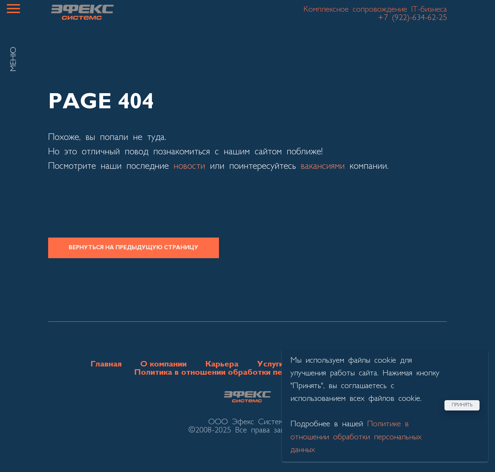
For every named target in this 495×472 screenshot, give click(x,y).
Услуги (270, 364)
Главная (106, 364)
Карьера (222, 364)
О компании (163, 364)
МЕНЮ (14, 59)
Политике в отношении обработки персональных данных (355, 437)
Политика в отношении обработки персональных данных (247, 373)
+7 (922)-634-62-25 (412, 18)
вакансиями (323, 166)
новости (189, 166)
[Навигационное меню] (13, 8)
